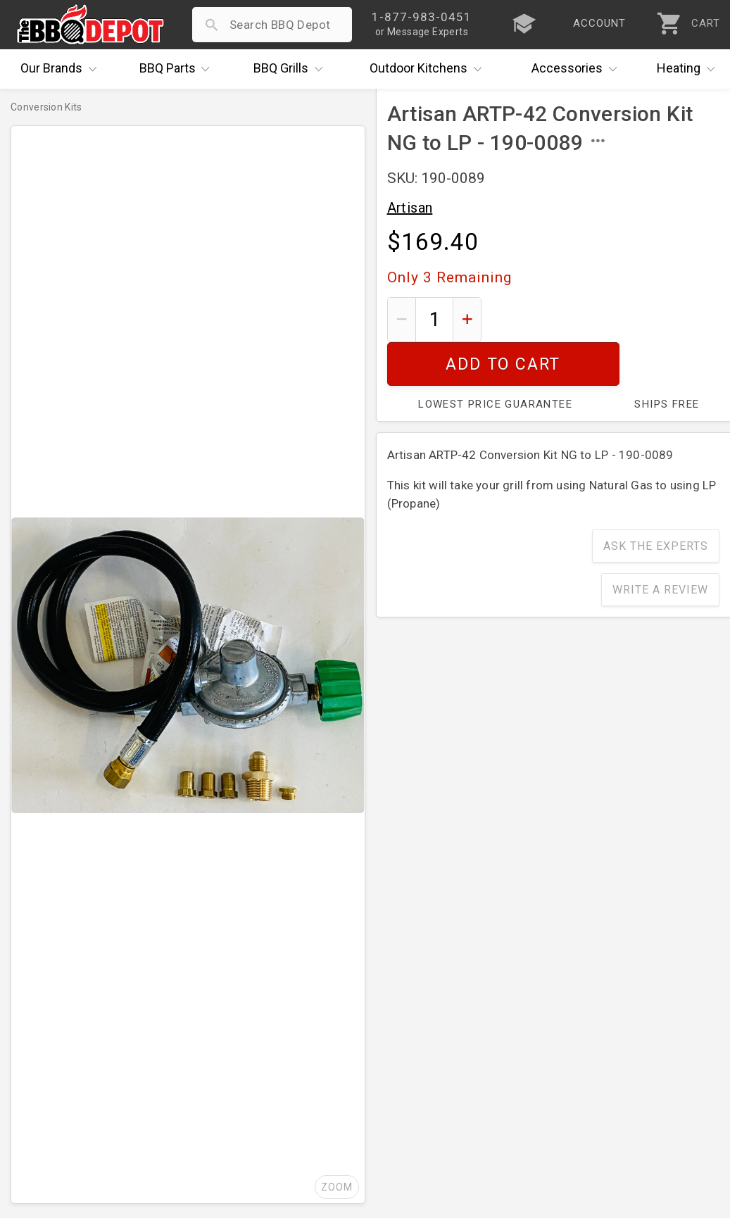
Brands (61, 69)
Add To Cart (605, 319)
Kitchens (429, 69)
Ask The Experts (655, 502)
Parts (178, 69)
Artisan (410, 207)
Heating (689, 69)
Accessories (577, 69)
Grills (291, 69)
